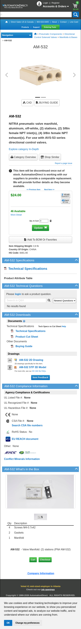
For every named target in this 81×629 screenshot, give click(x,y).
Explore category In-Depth (24, 149)
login (18, 294)
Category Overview (23, 157)
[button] (6, 75)
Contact (63, 22)
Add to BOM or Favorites (40, 239)
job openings (48, 589)
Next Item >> (49, 189)
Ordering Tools (50, 27)
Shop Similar (50, 157)
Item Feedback (40, 377)
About (54, 22)
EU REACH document (25, 439)
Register (55, 3)
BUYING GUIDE (47, 102)
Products (25, 27)
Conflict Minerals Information (22, 459)
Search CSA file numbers (27, 425)
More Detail (16, 215)
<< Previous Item (33, 189)
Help (63, 326)
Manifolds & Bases (68, 37)
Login (46, 3)
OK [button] (8, 623)
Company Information (40, 573)
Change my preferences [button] (27, 623)
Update (38, 227)
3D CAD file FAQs (39, 371)
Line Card (74, 22)
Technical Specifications (25, 268)
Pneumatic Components (50, 34)
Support (36, 27)
